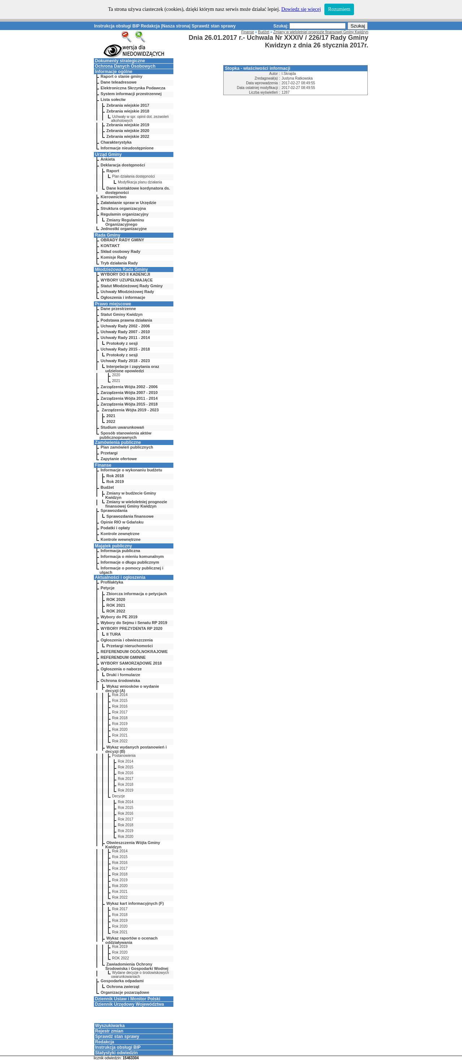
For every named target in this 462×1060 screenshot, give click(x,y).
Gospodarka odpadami (122, 981)
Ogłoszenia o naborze (121, 669)
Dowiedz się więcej (301, 9)
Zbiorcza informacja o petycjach (137, 594)
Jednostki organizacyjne (124, 228)
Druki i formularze (124, 675)
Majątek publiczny (113, 545)
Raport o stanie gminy (122, 76)
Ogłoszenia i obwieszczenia (127, 640)
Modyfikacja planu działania (140, 182)
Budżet (107, 487)
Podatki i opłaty (115, 528)
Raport (113, 171)
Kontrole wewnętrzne (121, 539)
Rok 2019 (115, 481)
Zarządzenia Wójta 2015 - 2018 (129, 404)
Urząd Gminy (108, 154)
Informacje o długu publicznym (130, 562)
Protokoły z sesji (122, 343)
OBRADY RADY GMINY (122, 240)
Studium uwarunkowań (122, 427)
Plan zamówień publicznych (127, 447)
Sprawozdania (114, 510)
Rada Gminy (107, 235)
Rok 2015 (120, 701)
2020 (116, 375)
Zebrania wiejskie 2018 (128, 111)
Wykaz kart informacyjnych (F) (135, 903)
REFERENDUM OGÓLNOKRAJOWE (134, 651)
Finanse (103, 465)
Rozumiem (339, 9)
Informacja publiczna (120, 550)
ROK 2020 (116, 599)
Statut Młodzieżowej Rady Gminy (132, 286)
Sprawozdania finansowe (130, 516)
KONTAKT (110, 245)
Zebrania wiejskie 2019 (128, 125)
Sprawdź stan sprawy (213, 26)
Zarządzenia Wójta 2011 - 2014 (129, 398)
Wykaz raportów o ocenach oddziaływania (131, 940)
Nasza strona (175, 26)
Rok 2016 (120, 706)
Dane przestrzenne (118, 308)
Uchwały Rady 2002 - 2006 (125, 326)
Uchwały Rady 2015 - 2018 (125, 349)
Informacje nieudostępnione (127, 148)
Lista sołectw (113, 99)
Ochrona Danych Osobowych (125, 66)
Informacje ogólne (113, 71)
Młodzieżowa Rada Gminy (121, 269)
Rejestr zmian (109, 1031)
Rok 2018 (115, 476)
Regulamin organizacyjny (125, 214)
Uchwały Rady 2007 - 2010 (125, 332)
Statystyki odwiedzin (116, 1052)
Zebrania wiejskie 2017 (128, 105)
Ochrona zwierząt (123, 986)
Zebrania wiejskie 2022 (128, 136)
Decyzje (118, 796)
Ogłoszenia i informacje (123, 297)
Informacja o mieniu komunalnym (132, 556)
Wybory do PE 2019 (119, 617)
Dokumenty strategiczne (120, 60)
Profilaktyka (112, 582)
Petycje (108, 588)
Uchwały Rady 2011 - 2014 (125, 337)
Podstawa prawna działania (126, 320)
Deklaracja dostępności (123, 165)
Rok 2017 (120, 712)
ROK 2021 (116, 605)
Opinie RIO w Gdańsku (122, 522)
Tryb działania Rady (119, 263)
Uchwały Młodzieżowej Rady (127, 291)
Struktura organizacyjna (123, 208)
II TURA (114, 634)
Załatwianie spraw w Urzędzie (128, 202)
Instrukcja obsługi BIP (117, 26)
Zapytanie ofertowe (119, 459)
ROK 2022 (116, 611)
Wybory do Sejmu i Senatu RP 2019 (134, 622)
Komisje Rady (114, 257)
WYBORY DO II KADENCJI (125, 274)
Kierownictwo (114, 197)
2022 (111, 421)
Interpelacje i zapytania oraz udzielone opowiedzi (132, 368)
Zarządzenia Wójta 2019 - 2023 (130, 410)
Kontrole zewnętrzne (120, 533)
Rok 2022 (120, 741)
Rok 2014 (120, 695)
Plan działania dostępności (133, 176)
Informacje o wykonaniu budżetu (132, 470)
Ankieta (107, 159)
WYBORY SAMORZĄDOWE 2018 (131, 663)
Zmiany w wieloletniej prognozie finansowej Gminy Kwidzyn (136, 504)
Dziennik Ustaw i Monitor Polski (127, 998)
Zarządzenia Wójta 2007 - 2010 (129, 392)
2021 (116, 381)
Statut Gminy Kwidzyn (122, 314)
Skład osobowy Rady (121, 251)
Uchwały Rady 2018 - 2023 (125, 361)
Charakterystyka (116, 142)
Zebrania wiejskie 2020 (128, 130)
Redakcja (150, 26)
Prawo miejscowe (113, 303)
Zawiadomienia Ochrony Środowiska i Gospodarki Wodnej (137, 966)
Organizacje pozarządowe (125, 992)
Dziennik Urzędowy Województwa (129, 1004)
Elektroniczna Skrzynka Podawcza (133, 88)
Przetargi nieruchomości (130, 646)
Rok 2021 (120, 735)
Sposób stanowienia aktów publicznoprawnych (126, 435)
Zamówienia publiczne (118, 442)
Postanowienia (123, 756)
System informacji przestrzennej (131, 94)
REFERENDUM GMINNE (123, 657)
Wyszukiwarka (110, 1025)
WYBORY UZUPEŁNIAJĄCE (127, 280)
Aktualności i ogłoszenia (120, 577)
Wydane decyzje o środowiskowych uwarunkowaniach (140, 975)
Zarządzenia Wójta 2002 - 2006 (129, 387)
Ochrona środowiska (120, 680)
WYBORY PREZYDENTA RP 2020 (132, 628)
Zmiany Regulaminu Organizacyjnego (124, 222)
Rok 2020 (120, 730)
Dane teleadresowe (119, 82)
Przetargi (109, 453)
